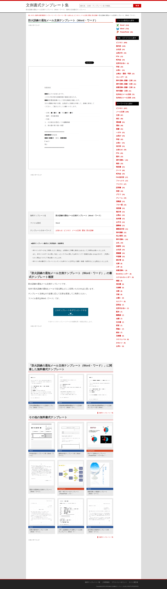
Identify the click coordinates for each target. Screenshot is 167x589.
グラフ (121, 194)
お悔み (121, 215)
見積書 (120, 336)
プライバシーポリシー (119, 582)
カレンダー (122, 77)
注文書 (120, 322)
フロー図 (121, 205)
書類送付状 (122, 229)
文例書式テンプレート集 (47, 5)
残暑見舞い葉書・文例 (126, 87)
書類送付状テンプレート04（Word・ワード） (70, 454)
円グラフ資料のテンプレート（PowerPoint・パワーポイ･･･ (97, 454)
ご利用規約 (106, 582)
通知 (89, 15)
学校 (120, 67)
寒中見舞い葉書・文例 (126, 80)
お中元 (121, 222)
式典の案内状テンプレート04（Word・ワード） (38, 531)
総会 (119, 332)
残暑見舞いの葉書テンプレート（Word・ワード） (97, 492)
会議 (119, 318)
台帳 (119, 291)
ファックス (122, 181)
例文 (120, 119)
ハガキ (121, 132)
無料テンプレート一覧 (106, 413)
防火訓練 (94, 15)
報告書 (121, 167)
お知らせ (70, 15)
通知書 (121, 122)
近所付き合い (123, 63)
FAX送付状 (122, 177)
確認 (119, 281)
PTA (120, 56)
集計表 (121, 212)
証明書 (121, 187)
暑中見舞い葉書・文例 (126, 84)
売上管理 (121, 236)
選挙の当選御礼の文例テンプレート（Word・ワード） (40, 490)
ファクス (121, 184)
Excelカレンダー (124, 274)
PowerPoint (127, 32)
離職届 (120, 315)
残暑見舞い (122, 270)
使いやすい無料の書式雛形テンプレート (40, 15)
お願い (120, 298)
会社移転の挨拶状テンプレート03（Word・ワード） (98, 531)
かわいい (121, 343)
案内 (120, 156)
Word (125, 29)
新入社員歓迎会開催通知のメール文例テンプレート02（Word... (99, 406)
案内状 (121, 46)
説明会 (120, 305)
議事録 (121, 225)
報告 (120, 163)
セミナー (121, 301)
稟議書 (121, 253)
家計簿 (120, 260)
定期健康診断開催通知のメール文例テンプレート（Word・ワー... (70, 406)
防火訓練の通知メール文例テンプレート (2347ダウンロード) (70, 312)
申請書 (121, 256)
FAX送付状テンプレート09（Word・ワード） (41, 454)
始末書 (121, 219)
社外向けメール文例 (125, 94)
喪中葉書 (121, 232)
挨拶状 (121, 246)
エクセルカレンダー (125, 277)
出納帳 (120, 287)
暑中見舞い (122, 160)
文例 (120, 115)
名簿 (119, 263)
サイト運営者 (133, 582)
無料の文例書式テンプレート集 (116, 586)
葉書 (120, 129)
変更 (119, 325)
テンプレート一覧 (60, 15)
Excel (125, 25)
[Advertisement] (70, 43)
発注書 (120, 284)
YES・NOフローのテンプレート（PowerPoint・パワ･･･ (69, 492)
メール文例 (83, 15)
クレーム (121, 198)
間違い (120, 329)
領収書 (121, 208)
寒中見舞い (122, 239)
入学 (119, 267)
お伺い (120, 346)
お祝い (121, 70)
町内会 (121, 60)
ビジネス (77, 15)
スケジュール (123, 339)
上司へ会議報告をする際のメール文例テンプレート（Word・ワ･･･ (70, 531)
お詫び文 (121, 53)
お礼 (120, 243)
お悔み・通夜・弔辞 (125, 74)
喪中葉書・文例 (124, 91)
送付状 (121, 146)
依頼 (120, 191)
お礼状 (121, 49)
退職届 (121, 201)
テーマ (121, 170)
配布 (119, 312)
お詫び (121, 136)
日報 (119, 294)
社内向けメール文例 (126, 98)
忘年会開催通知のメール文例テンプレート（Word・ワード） (41, 406)
